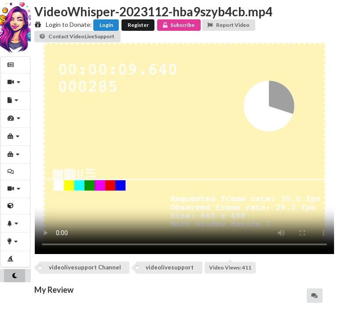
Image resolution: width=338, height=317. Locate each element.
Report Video (228, 25)
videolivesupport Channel (85, 267)
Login (106, 25)
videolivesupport (170, 267)
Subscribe (178, 25)
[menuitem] (15, 65)
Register (138, 25)
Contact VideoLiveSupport (76, 36)
